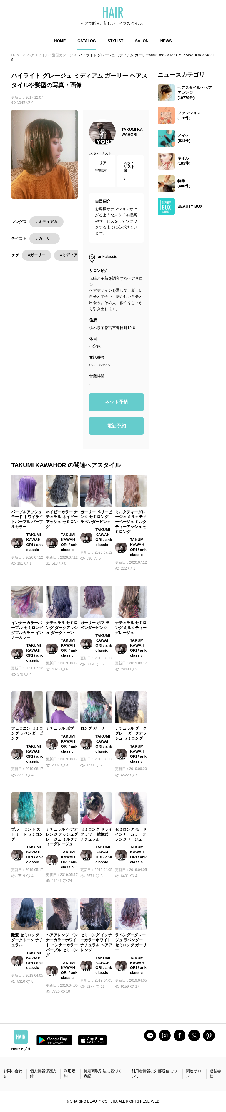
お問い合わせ (12, 1073)
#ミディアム (70, 255)
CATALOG (86, 41)
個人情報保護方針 (43, 1073)
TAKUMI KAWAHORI (132, 132)
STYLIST (115, 41)
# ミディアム (46, 221)
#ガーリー (36, 255)
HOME (60, 41)
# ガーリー (44, 238)
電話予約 (116, 425)
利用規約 (69, 1073)
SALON (142, 41)
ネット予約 (116, 401)
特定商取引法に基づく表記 (103, 1073)
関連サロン (193, 1073)
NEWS (166, 41)
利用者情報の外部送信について (154, 1073)
